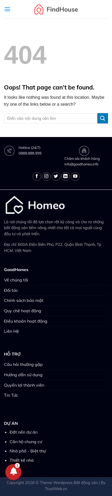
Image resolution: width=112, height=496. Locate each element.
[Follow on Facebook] (36, 176)
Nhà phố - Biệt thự (28, 451)
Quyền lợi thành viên (24, 385)
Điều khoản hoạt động (25, 321)
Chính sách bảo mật (23, 300)
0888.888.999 (30, 153)
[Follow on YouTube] (75, 176)
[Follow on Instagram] (46, 176)
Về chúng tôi (16, 280)
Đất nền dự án (24, 432)
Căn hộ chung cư (26, 441)
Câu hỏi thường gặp (23, 364)
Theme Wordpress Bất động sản (69, 482)
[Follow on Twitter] (56, 176)
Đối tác (11, 290)
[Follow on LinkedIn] (65, 176)
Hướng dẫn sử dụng (23, 374)
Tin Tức (11, 395)
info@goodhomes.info (81, 164)
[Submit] (102, 118)
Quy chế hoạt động (22, 310)
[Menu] (7, 9)
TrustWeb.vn (56, 488)
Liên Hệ (11, 331)
